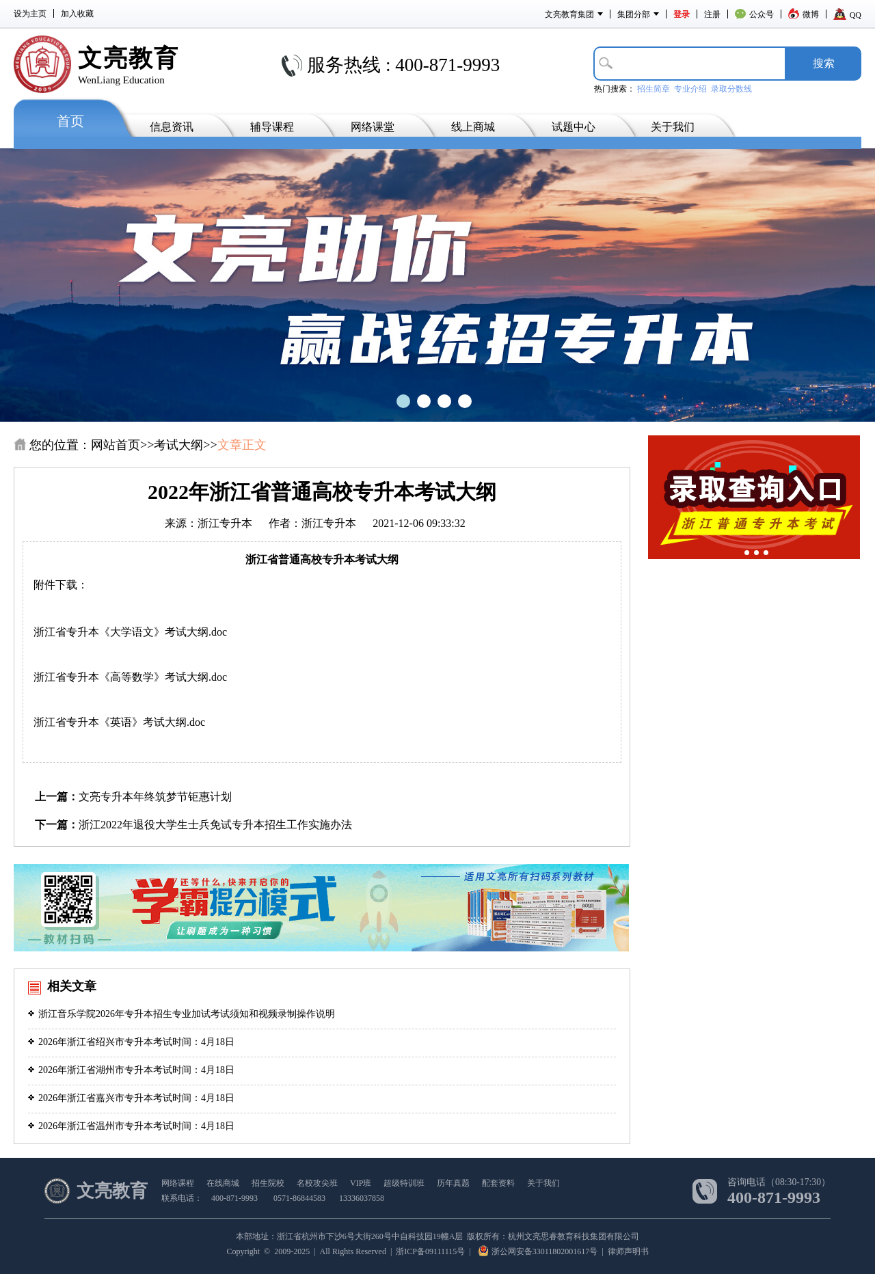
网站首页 (115, 445)
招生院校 (268, 1183)
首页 (70, 120)
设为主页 (30, 13)
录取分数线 (731, 89)
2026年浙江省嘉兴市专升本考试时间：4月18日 (131, 1098)
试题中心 (573, 127)
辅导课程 (272, 127)
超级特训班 (404, 1183)
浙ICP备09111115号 (430, 1251)
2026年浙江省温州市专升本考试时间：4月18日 (131, 1126)
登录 (681, 14)
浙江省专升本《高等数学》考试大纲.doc (130, 677)
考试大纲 (178, 445)
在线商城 (222, 1183)
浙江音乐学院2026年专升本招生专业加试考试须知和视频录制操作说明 (181, 1014)
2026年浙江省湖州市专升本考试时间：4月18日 (131, 1070)
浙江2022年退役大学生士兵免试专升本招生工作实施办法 (215, 824)
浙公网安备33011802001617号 (538, 1251)
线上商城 (473, 127)
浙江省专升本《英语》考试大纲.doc (119, 722)
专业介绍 (690, 89)
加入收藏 (77, 13)
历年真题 (453, 1183)
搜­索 (824, 63)
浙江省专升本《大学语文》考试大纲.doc (130, 632)
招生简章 (653, 89)
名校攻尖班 (317, 1183)
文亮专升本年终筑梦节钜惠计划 (155, 796)
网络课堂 (372, 127)
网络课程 (177, 1183)
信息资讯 (171, 127)
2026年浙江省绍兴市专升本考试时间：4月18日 (131, 1042)
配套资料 (498, 1183)
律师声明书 (628, 1251)
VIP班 (360, 1183)
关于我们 (673, 127)
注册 (712, 14)
